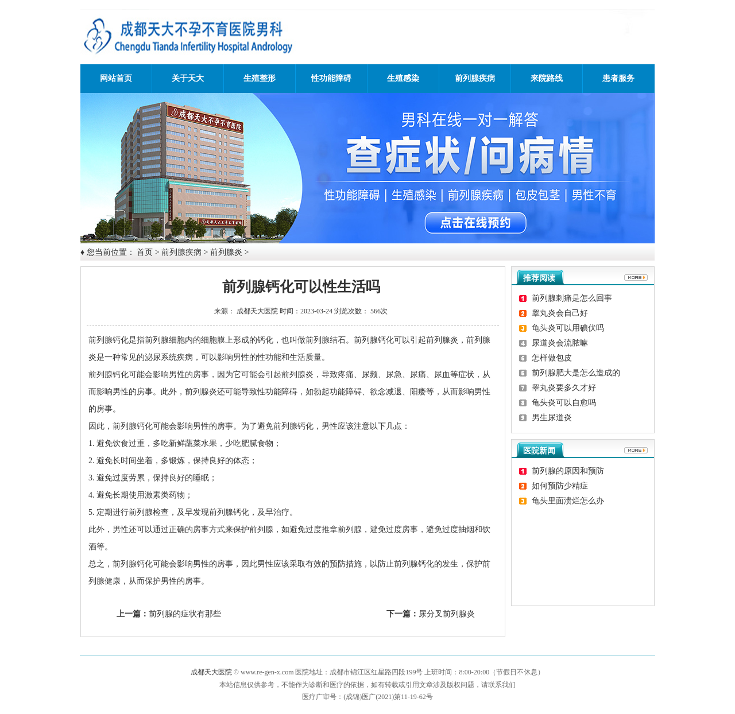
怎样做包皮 (552, 358)
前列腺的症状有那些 (185, 614)
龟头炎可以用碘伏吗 (568, 328)
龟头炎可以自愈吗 (564, 402)
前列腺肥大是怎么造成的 (576, 372)
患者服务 (618, 78)
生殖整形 (259, 78)
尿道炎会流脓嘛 (560, 343)
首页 (145, 252)
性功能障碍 (331, 78)
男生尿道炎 (552, 417)
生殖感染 (403, 78)
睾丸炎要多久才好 (564, 387)
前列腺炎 (226, 252)
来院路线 (547, 78)
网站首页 (116, 78)
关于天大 (188, 78)
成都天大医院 (257, 311)
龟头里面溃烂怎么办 (568, 500)
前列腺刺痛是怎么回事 (572, 298)
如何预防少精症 (560, 486)
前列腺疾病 (475, 78)
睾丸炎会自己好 (560, 313)
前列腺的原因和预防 (568, 471)
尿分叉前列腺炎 (447, 614)
